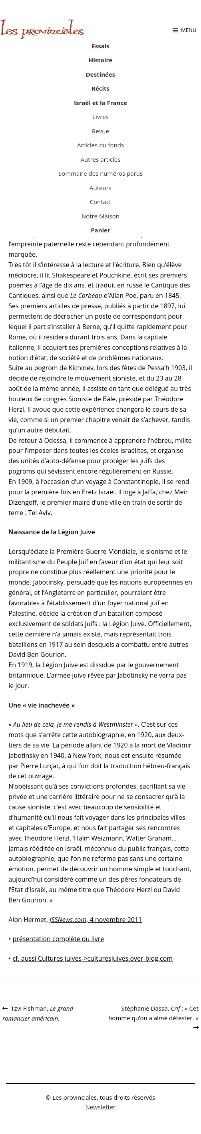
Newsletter (101, 1107)
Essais (100, 46)
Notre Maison (100, 216)
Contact (100, 202)
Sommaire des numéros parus (100, 173)
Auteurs (100, 188)
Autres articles (101, 159)
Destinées (100, 74)
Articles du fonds (100, 145)
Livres (100, 117)
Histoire (101, 60)
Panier (100, 230)
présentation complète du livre (58, 938)
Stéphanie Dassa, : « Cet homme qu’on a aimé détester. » (153, 1012)
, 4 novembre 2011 (96, 919)
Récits (100, 88)
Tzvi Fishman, (37, 1012)
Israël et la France (100, 103)
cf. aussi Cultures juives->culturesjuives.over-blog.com (92, 958)
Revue (100, 131)
